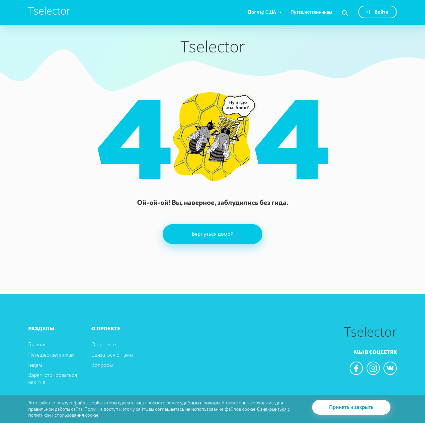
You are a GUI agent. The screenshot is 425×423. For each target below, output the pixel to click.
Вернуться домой (212, 233)
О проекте (103, 344)
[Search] (345, 13)
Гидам (35, 365)
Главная (37, 344)
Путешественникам (311, 12)
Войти (376, 12)
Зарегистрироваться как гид (52, 378)
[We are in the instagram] (373, 368)
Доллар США (262, 12)
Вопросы (102, 365)
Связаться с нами (112, 354)
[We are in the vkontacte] (390, 368)
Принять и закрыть (351, 407)
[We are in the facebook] (356, 368)
